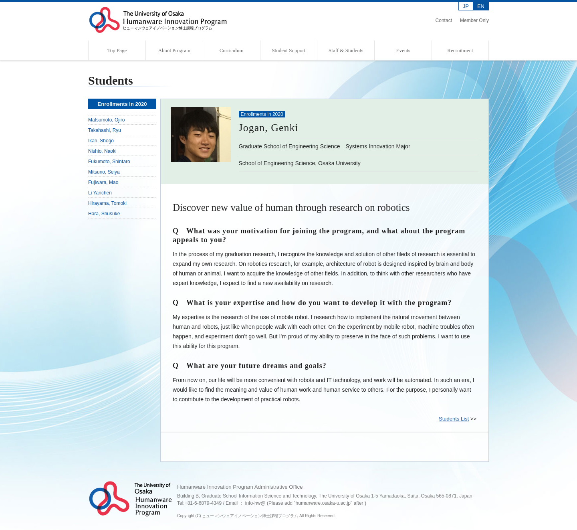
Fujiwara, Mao (103, 182)
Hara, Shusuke (104, 213)
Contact (444, 20)
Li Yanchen (100, 193)
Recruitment (460, 50)
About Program (174, 50)
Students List (454, 419)
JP (466, 6)
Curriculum (232, 50)
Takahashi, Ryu (104, 130)
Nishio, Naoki (102, 151)
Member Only (474, 20)
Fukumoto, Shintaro (109, 161)
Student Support (288, 50)
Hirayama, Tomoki (107, 203)
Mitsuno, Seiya (104, 172)
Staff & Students (346, 50)
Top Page (117, 50)
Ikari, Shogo (101, 141)
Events (403, 50)
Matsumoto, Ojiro (106, 120)
